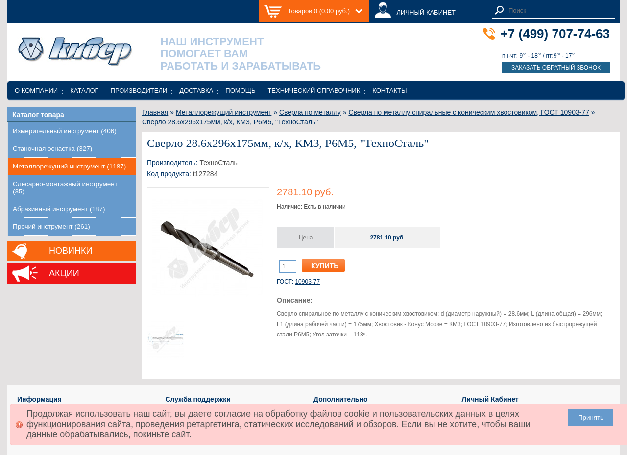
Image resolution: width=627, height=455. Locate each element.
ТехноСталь (218, 163)
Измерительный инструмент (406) (65, 131)
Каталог (84, 90)
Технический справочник (313, 90)
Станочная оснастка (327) (52, 148)
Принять (590, 417)
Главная (155, 112)
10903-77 (307, 281)
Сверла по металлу (310, 112)
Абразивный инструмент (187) (59, 209)
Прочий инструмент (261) (51, 226)
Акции (64, 273)
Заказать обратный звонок (556, 67)
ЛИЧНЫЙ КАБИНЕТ (426, 12)
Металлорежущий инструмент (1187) (69, 166)
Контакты (389, 90)
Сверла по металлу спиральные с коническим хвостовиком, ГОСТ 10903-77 (468, 112)
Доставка (196, 90)
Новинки (70, 251)
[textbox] (559, 10)
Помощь (240, 90)
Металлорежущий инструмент (223, 112)
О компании (36, 90)
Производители (139, 90)
